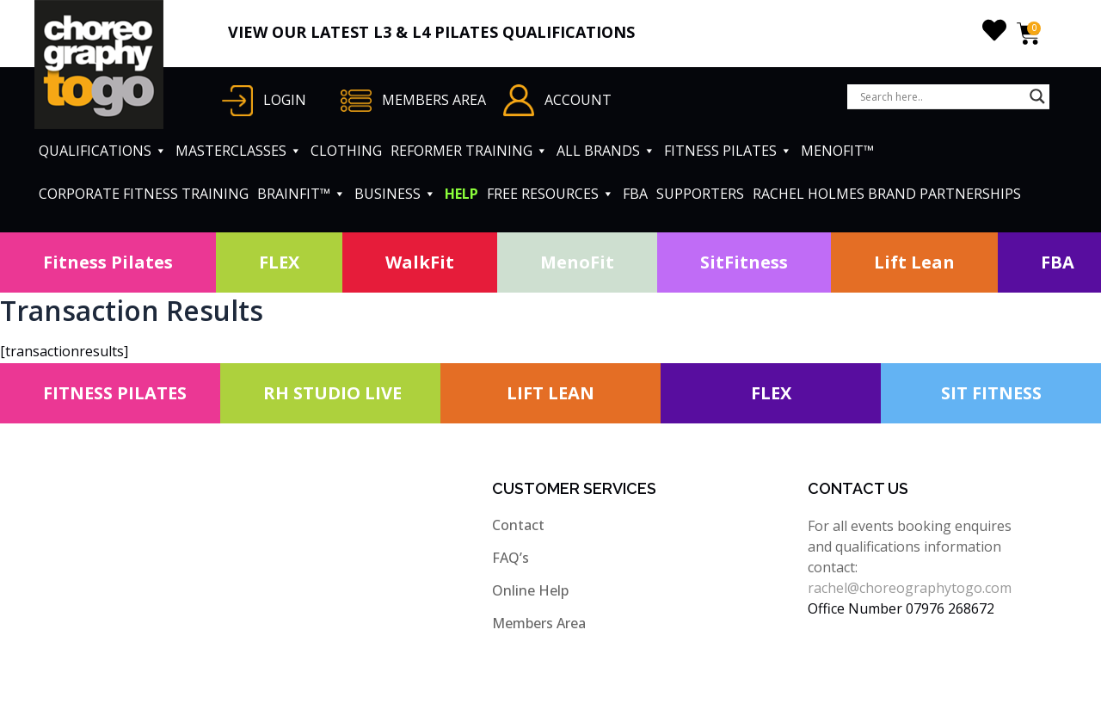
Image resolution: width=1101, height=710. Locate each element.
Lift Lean (914, 262)
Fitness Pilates (108, 262)
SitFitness (744, 262)
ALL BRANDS (606, 150)
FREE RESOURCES (550, 193)
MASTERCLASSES (238, 150)
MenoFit (577, 262)
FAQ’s (510, 557)
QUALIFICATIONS (103, 150)
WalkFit (419, 262)
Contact (518, 525)
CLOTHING (346, 150)
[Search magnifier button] (1037, 96)
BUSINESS (395, 193)
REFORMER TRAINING (469, 150)
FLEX (279, 262)
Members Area (539, 623)
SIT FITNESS (991, 392)
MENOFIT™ (837, 150)
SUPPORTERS (700, 193)
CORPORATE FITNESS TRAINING (144, 193)
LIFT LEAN (550, 392)
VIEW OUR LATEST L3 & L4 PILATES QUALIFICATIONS (431, 32)
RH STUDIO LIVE (332, 392)
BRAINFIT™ (301, 193)
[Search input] (940, 96)
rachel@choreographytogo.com (910, 587)
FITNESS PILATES (728, 150)
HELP (461, 193)
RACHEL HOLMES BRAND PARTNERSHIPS (887, 193)
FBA (635, 193)
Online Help (530, 590)
